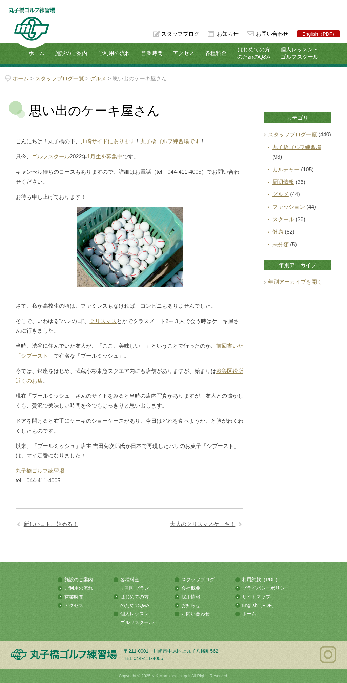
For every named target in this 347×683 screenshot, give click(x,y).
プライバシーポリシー (265, 588)
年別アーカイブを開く (295, 282)
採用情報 (190, 597)
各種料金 (216, 53)
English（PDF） (319, 34)
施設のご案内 (71, 53)
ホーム (36, 53)
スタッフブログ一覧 (292, 134)
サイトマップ (256, 597)
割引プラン (137, 588)
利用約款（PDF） (261, 579)
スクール (283, 219)
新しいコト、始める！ (51, 524)
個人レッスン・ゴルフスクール (300, 53)
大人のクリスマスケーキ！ (202, 524)
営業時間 (152, 53)
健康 (277, 232)
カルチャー (286, 169)
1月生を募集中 (105, 156)
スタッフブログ (180, 34)
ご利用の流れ (114, 53)
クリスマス (103, 321)
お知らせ (228, 34)
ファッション (288, 207)
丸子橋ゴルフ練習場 (40, 471)
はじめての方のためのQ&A (253, 53)
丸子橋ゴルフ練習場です (170, 141)
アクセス (184, 53)
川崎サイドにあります (108, 141)
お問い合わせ (272, 34)
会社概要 (190, 588)
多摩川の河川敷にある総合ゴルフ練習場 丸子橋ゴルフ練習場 (31, 27)
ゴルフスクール (51, 156)
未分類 (280, 244)
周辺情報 (283, 182)
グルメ (280, 194)
